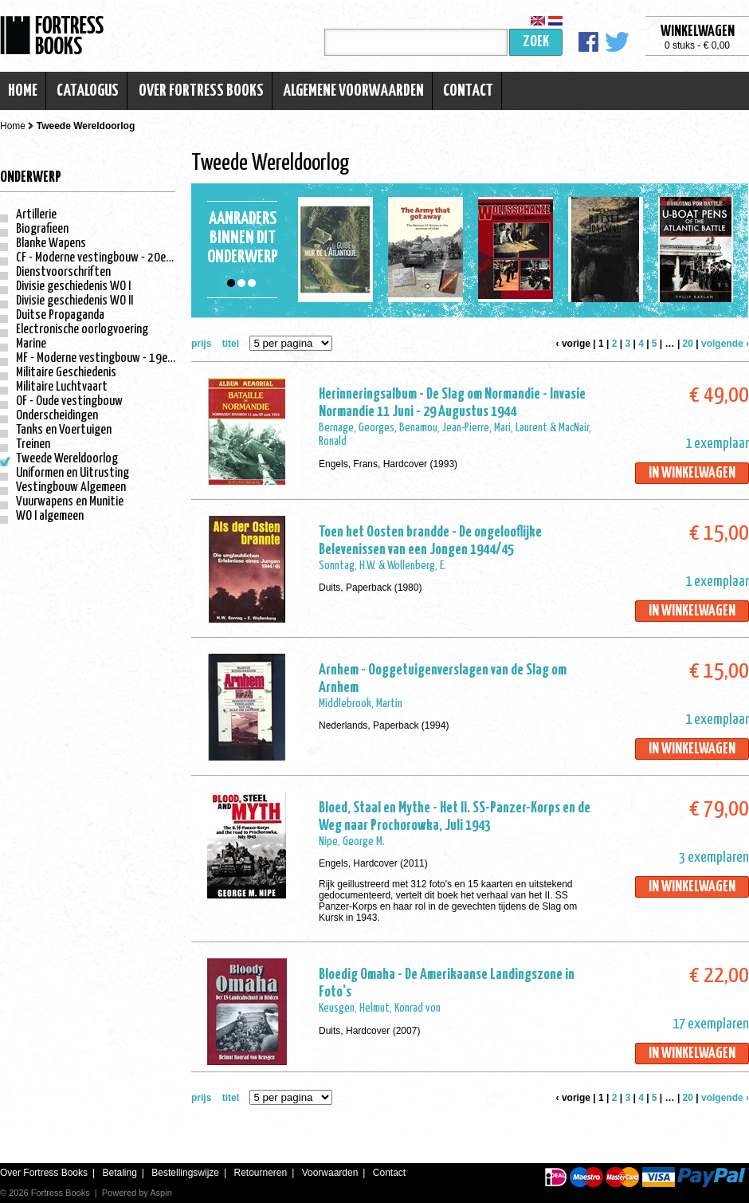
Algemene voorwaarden (353, 91)
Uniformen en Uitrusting (72, 473)
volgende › (725, 343)
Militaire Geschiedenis (66, 372)
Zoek (536, 41)
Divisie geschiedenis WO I (73, 286)
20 (688, 343)
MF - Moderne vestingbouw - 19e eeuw (105, 358)
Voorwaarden (330, 1172)
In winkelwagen (692, 473)
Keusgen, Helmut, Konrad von (380, 1008)
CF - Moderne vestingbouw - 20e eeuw (104, 258)
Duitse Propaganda (60, 315)
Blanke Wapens (51, 243)
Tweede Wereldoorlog (67, 459)
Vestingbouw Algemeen (71, 487)
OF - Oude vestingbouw (69, 401)
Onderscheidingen (57, 416)
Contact (468, 91)
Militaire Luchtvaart (62, 387)
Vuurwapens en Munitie (70, 502)
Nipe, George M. (352, 841)
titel (230, 343)
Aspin (161, 1192)
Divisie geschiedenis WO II (74, 301)
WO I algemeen (50, 516)
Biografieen (42, 229)
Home (22, 91)
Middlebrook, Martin (360, 704)
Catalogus (88, 91)
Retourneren (260, 1172)
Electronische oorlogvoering (82, 329)
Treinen (33, 444)
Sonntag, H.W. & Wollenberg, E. (382, 566)
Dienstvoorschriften (63, 272)
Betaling (119, 1172)
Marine (31, 344)
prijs (201, 343)
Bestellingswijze (185, 1172)
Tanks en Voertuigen (64, 430)
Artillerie (36, 215)
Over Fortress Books (201, 91)
